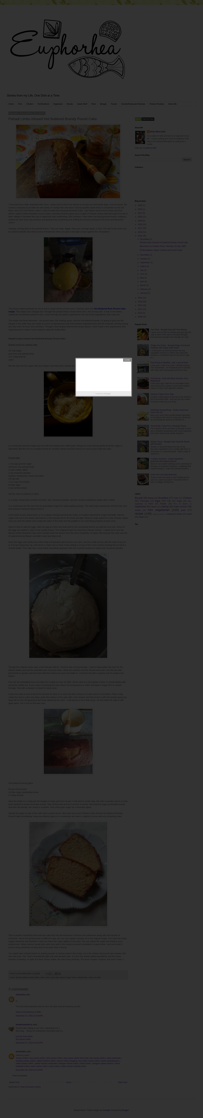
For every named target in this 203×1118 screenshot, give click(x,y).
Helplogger (107, 394)
